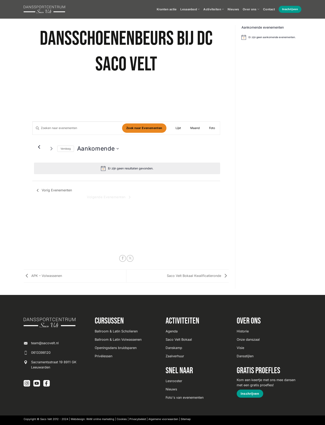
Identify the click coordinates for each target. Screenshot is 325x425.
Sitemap (186, 419)
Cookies (122, 419)
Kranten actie (167, 9)
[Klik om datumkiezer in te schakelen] (98, 148)
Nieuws (233, 9)
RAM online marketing (100, 419)
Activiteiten (213, 9)
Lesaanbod (190, 9)
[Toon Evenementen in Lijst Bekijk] (178, 128)
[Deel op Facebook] (122, 258)
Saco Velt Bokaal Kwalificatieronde (198, 276)
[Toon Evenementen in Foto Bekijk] (212, 128)
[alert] (127, 168)
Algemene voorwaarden (163, 419)
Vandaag (66, 148)
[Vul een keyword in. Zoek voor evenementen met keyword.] (77, 128)
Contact (269, 9)
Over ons (251, 9)
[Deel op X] (130, 258)
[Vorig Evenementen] (39, 147)
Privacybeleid (137, 419)
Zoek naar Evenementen (144, 128)
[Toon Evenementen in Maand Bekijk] (195, 128)
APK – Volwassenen (43, 276)
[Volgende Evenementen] (51, 149)
